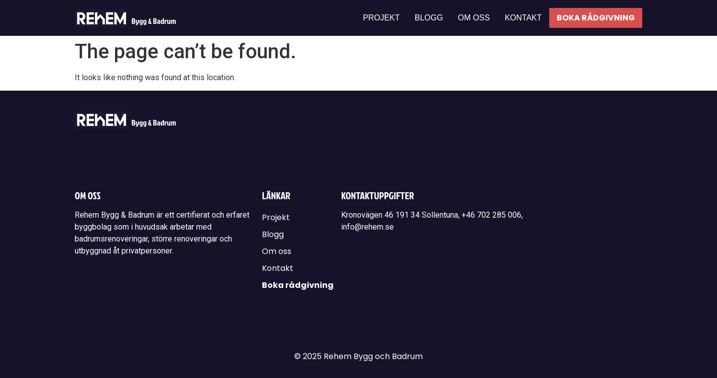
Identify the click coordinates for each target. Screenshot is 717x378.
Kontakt (523, 17)
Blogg (429, 17)
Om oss (474, 17)
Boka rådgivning (596, 17)
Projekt (381, 17)
